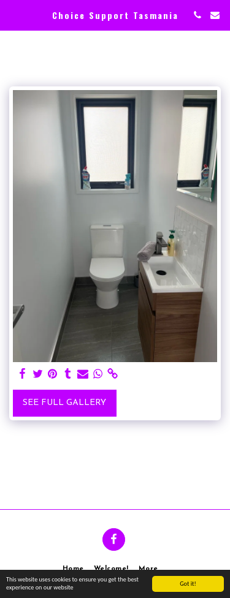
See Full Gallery (64, 402)
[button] (13, 14)
